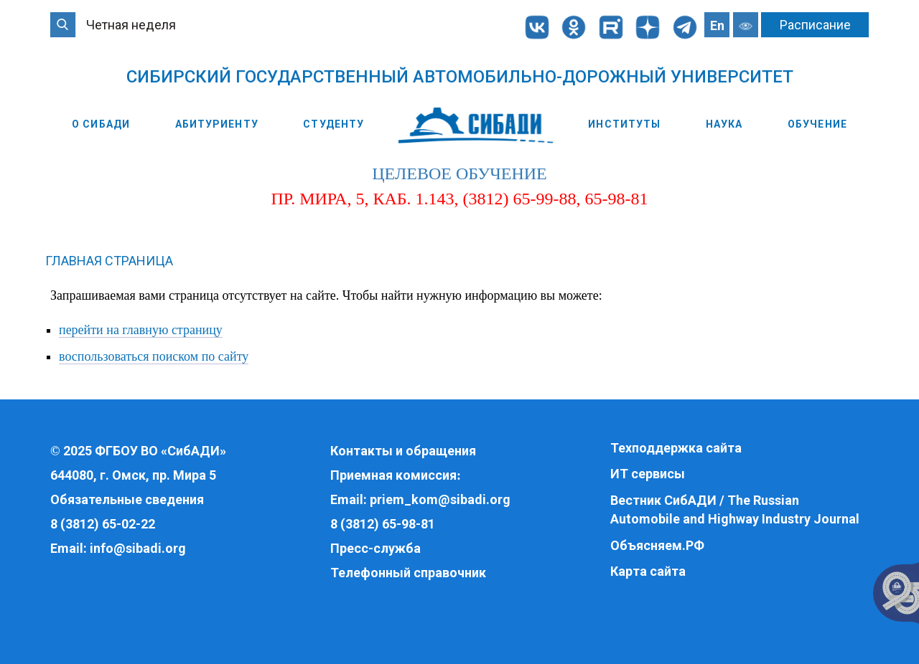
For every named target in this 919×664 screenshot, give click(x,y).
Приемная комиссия (393, 475)
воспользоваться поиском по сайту (153, 359)
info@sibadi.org (138, 548)
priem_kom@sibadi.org (440, 499)
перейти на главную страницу (141, 332)
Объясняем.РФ (657, 545)
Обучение (817, 124)
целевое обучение (459, 176)
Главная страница (109, 263)
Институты (624, 124)
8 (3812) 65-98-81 (382, 523)
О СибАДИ (101, 124)
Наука (724, 124)
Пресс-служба (375, 548)
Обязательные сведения (127, 499)
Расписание (815, 24)
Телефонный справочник (408, 572)
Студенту (333, 124)
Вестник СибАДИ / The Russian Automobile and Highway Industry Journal (734, 509)
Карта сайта (648, 571)
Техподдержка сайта (676, 447)
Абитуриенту (216, 124)
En (717, 25)
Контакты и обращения (403, 450)
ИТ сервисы (647, 474)
